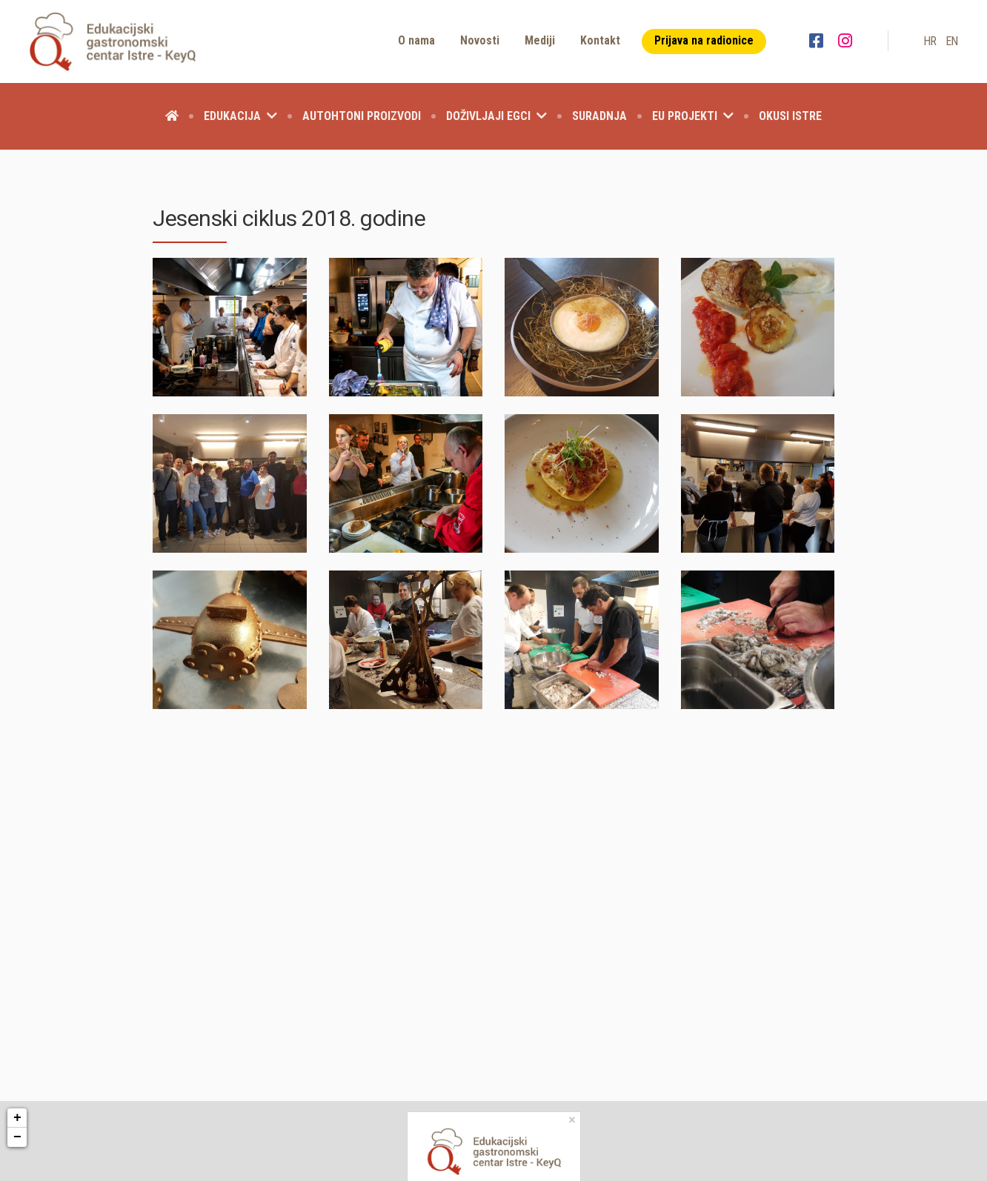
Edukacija (240, 116)
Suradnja (599, 116)
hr (930, 41)
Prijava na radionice (704, 40)
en (952, 41)
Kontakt (600, 40)
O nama (416, 40)
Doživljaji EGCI (496, 116)
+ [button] (17, 1118)
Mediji (540, 40)
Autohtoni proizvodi (361, 116)
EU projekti (693, 116)
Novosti (479, 40)
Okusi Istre (790, 116)
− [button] (17, 1137)
